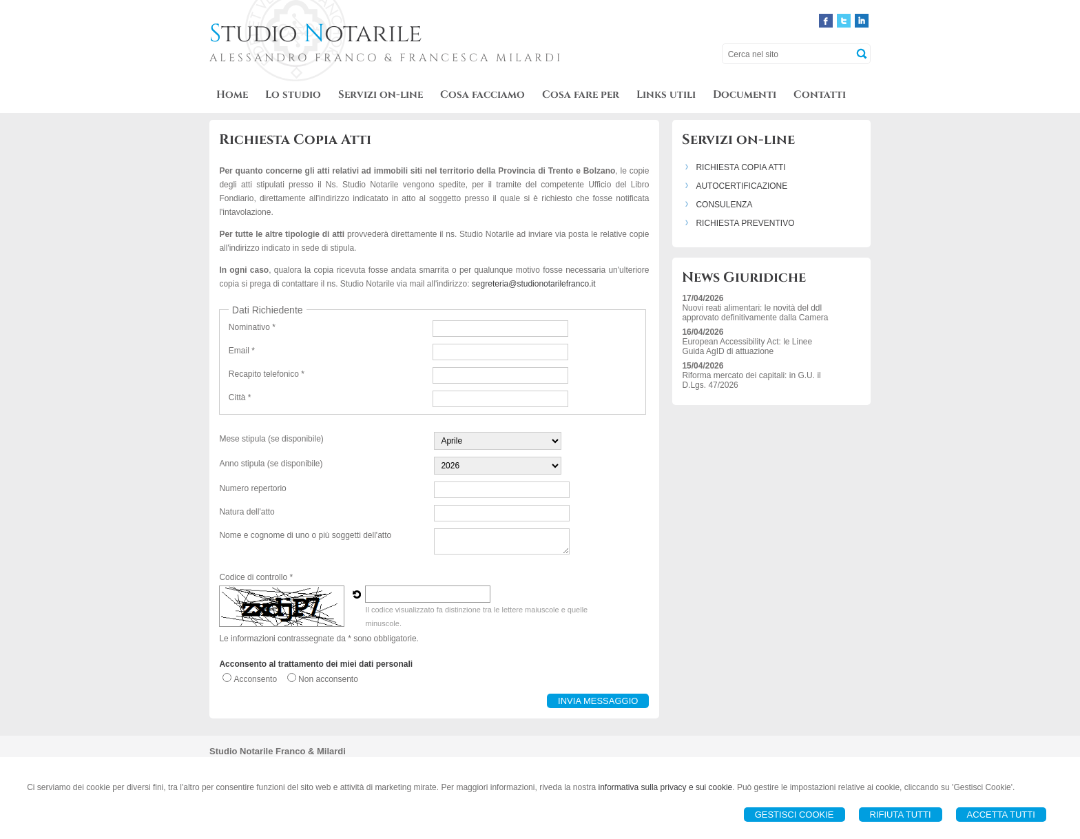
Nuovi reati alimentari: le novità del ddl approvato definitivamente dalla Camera (755, 312)
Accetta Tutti (1001, 814)
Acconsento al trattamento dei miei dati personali (316, 664)
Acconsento (255, 679)
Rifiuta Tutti (900, 814)
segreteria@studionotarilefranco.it (534, 284)
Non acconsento (328, 679)
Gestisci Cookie (794, 814)
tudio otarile (315, 33)
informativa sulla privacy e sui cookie (666, 787)
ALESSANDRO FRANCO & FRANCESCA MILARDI (386, 57)
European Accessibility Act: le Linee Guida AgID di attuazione (747, 346)
